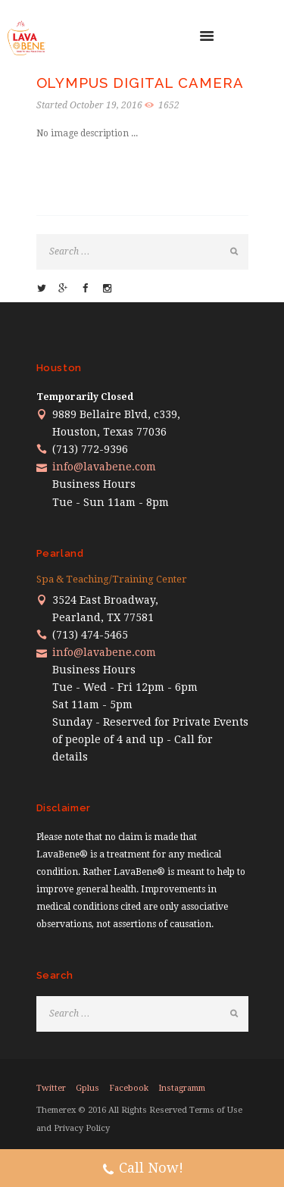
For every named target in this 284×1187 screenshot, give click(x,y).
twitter (51, 1088)
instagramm (181, 1088)
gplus (87, 1088)
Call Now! (142, 1169)
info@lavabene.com (104, 467)
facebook (128, 1088)
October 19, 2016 (106, 105)
